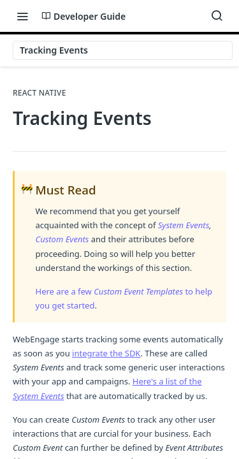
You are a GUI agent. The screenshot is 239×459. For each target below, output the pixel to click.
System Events (184, 225)
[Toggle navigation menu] (22, 16)
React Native (39, 93)
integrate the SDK (106, 353)
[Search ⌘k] (216, 16)
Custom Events (62, 239)
